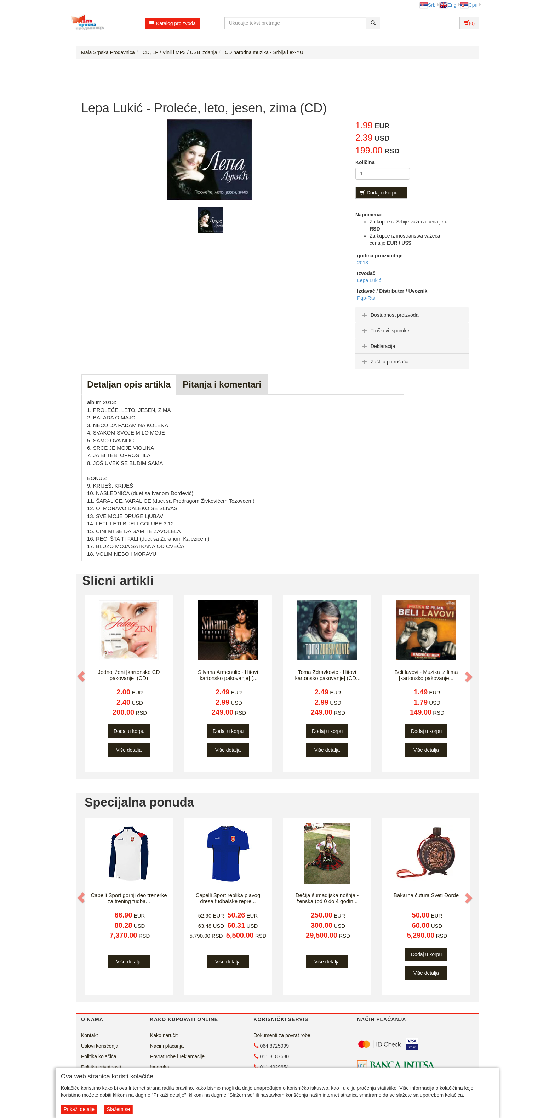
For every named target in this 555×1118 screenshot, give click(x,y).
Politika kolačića (98, 1056)
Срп (468, 5)
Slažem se (118, 1109)
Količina (364, 162)
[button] (82, 676)
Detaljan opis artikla (129, 384)
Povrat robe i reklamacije (177, 1056)
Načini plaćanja (167, 1046)
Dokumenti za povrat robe (282, 1035)
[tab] (412, 314)
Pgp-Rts (366, 298)
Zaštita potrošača (384, 362)
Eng (448, 5)
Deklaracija (378, 346)
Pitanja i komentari (222, 384)
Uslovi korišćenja (99, 1046)
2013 (362, 263)
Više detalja (129, 750)
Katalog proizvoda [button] (172, 23)
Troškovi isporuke (385, 330)
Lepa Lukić (369, 280)
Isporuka (159, 1067)
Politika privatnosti (101, 1067)
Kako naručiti (164, 1035)
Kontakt (89, 1035)
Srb (427, 5)
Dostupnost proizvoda (389, 315)
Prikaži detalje (79, 1109)
